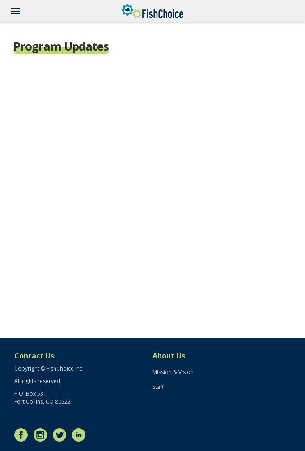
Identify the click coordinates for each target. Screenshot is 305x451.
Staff (158, 387)
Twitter (62, 435)
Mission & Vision (173, 372)
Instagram (42, 435)
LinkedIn (81, 435)
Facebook (23, 435)
